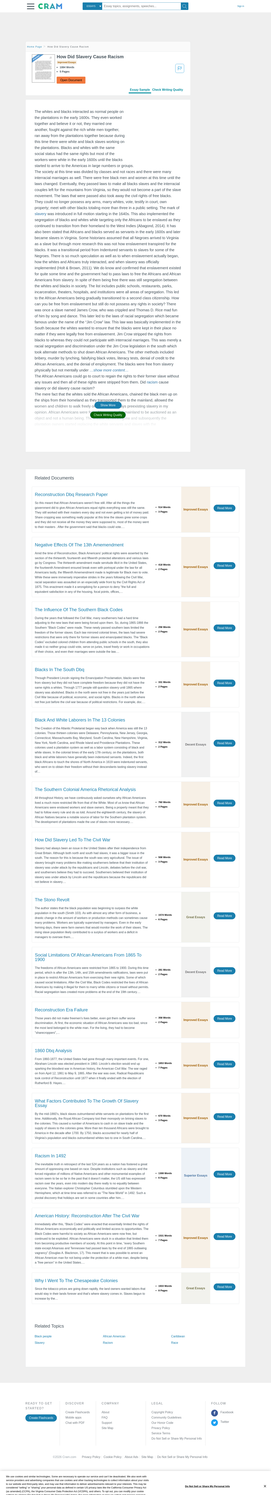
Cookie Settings (167, 1457)
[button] (30, 6)
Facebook (226, 1412)
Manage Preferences (165, 1438)
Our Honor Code (162, 1422)
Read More (224, 508)
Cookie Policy (114, 1457)
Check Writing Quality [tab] (167, 89)
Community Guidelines (166, 1417)
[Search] (184, 6)
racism (152, 382)
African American (114, 1336)
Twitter (224, 1421)
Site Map (107, 1428)
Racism (108, 1342)
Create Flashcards (41, 1417)
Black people (43, 1336)
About (105, 1412)
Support (107, 1422)
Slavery (40, 1342)
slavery (40, 214)
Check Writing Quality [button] (108, 415)
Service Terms (160, 1433)
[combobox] (92, 6)
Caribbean (178, 1336)
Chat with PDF (75, 1422)
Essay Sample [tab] (140, 89)
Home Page (34, 46)
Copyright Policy (162, 1412)
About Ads (133, 1457)
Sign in (240, 6)
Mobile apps (73, 1417)
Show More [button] (108, 405)
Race (174, 1342)
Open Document (71, 80)
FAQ (105, 1417)
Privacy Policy (160, 1428)
